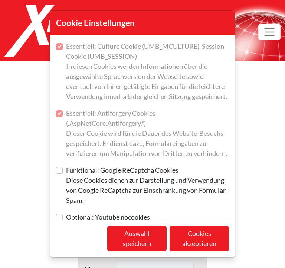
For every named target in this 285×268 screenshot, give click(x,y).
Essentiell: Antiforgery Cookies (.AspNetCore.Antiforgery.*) (147, 134)
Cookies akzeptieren (199, 238)
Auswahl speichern (137, 238)
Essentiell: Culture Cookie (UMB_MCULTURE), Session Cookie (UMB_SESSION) (147, 72)
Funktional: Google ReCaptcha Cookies (147, 185)
